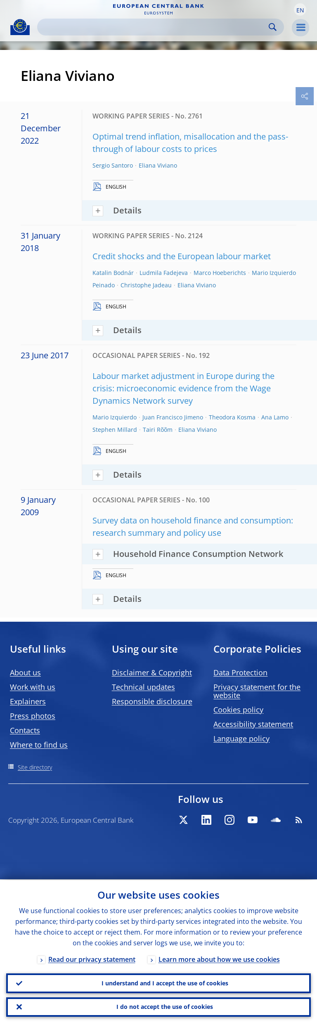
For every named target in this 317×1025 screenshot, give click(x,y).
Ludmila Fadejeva (164, 273)
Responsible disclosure (152, 701)
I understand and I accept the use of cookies (165, 983)
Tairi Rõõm (158, 429)
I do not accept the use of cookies (164, 1007)
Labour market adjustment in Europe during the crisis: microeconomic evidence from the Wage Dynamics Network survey (183, 388)
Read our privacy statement (91, 958)
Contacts (25, 730)
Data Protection (240, 672)
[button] (300, 9)
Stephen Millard (114, 429)
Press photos (32, 716)
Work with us (32, 687)
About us (25, 672)
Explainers (28, 701)
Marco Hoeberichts (220, 273)
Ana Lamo (275, 417)
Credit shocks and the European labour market (181, 256)
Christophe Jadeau (146, 285)
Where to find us (39, 745)
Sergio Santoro (112, 165)
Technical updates (143, 687)
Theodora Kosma (232, 417)
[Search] (154, 27)
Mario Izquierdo (114, 417)
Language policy (241, 738)
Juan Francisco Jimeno (172, 417)
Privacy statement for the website (256, 691)
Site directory (35, 767)
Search (272, 27)
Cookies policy (238, 710)
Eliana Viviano (158, 165)
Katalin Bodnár (113, 273)
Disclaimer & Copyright (152, 672)
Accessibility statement (253, 724)
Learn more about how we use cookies (219, 958)
